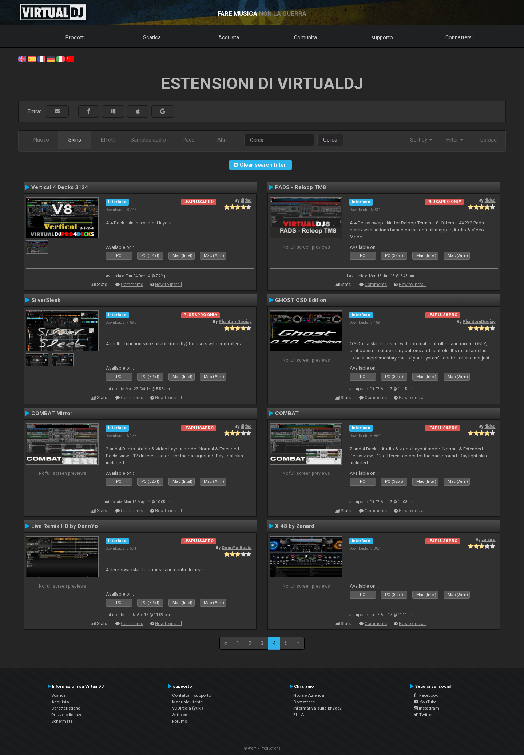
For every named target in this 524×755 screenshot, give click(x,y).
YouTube (425, 701)
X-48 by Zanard (294, 526)
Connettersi (459, 37)
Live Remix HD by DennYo (64, 526)
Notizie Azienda (308, 695)
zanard (488, 539)
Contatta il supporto (191, 695)
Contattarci (304, 701)
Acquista (228, 37)
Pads (189, 139)
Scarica (152, 37)
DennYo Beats (236, 547)
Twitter (423, 714)
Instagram (426, 708)
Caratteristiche (65, 708)
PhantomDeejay (235, 321)
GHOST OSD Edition (300, 300)
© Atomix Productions (262, 748)
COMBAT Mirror (51, 413)
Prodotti (75, 37)
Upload (488, 139)
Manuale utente (187, 701)
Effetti (108, 139)
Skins (74, 139)
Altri (222, 139)
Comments (132, 284)
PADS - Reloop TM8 (300, 187)
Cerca (330, 139)
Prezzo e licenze (66, 714)
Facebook (426, 695)
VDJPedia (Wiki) (187, 708)
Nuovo (41, 139)
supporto (382, 37)
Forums (179, 721)
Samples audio (148, 139)
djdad (246, 200)
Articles (179, 714)
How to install (168, 284)
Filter (454, 139)
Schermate (61, 721)
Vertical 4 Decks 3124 (59, 187)
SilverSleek (45, 300)
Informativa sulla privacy (317, 708)
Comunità (305, 37)
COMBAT (287, 413)
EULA (298, 714)
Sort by (421, 139)
